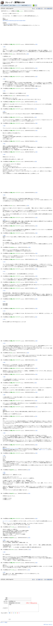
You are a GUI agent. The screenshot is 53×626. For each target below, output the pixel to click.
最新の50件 (49, 8)
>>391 (4, 455)
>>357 (4, 111)
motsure (12, 247)
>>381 (4, 362)
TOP (2, 5)
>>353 (4, 90)
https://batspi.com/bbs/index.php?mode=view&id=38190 (14, 20)
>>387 (4, 409)
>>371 (4, 271)
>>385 (4, 394)
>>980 (8, 24)
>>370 (4, 261)
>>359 (4, 125)
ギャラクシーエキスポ (14, 448)
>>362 (4, 154)
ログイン (29, 5)
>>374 (4, 290)
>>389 (4, 433)
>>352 (4, 79)
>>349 (4, 46)
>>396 (4, 540)
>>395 (4, 552)
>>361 (4, 143)
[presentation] (16, 616)
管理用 (25, 5)
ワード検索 (21, 5)
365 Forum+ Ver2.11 (48, 624)
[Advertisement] (27, 35)
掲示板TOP (6, 5)
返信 (36, 44)
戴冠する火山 (5, 448)
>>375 (4, 311)
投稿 (9, 619)
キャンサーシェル (6, 521)
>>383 (4, 376)
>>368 (4, 235)
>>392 (4, 473)
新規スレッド (16, 5)
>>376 (4, 301)
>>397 (4, 572)
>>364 (4, 195)
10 (41, 8)
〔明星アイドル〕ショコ (43, 449)
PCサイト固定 (4, 622)
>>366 (4, 220)
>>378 (4, 319)
